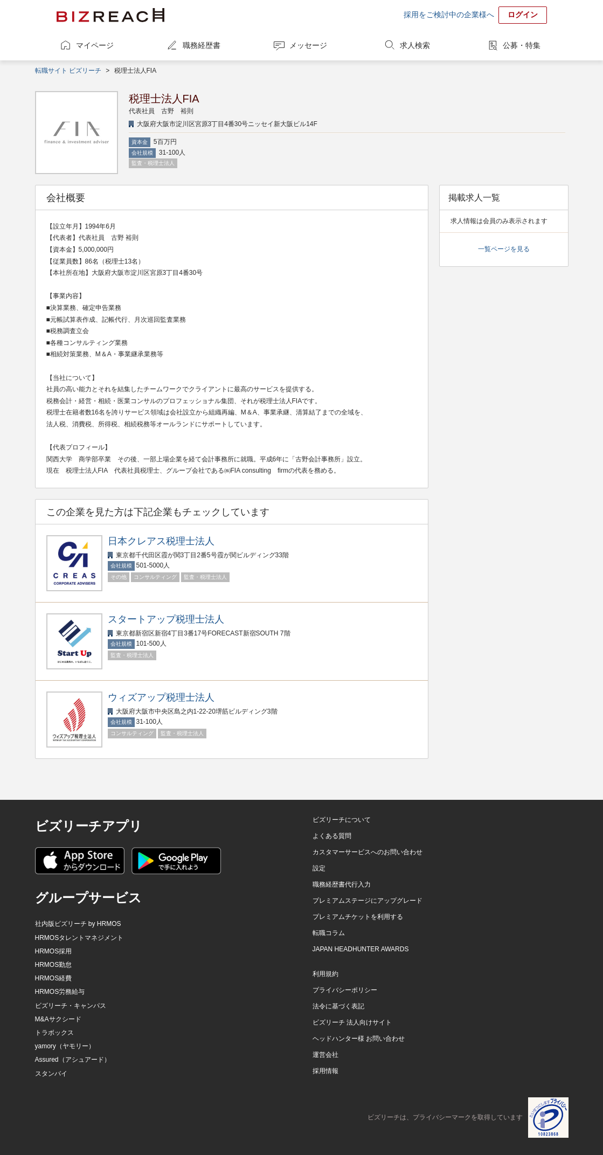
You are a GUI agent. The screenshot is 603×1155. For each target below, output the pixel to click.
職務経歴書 (201, 45)
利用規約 (325, 974)
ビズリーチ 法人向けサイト (352, 1022)
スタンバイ (51, 1073)
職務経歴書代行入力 (342, 884)
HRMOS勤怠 (53, 965)
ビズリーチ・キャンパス (70, 1005)
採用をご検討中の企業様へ (449, 14)
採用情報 (325, 1071)
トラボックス (54, 1032)
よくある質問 (332, 836)
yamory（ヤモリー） (65, 1046)
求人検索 (415, 45)
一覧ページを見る (504, 249)
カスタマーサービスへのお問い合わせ (367, 852)
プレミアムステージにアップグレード (367, 900)
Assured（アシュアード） (72, 1059)
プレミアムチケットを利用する (358, 917)
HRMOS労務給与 (60, 991)
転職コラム (329, 933)
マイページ (95, 45)
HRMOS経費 (53, 978)
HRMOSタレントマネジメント (79, 938)
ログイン (523, 14)
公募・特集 (521, 45)
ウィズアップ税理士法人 (161, 697)
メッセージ (308, 45)
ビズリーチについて (342, 820)
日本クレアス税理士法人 (161, 541)
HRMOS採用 (53, 951)
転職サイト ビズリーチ (68, 70)
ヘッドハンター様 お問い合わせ (359, 1038)
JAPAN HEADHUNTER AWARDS (361, 949)
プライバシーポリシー (345, 990)
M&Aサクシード (58, 1019)
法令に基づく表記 (338, 1006)
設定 (319, 868)
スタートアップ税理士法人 (166, 619)
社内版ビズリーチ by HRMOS (78, 924)
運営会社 (325, 1055)
